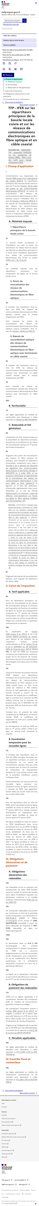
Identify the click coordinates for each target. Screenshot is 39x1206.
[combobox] (12, 21)
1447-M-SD (10, 918)
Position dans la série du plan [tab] (13, 40)
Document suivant (27, 104)
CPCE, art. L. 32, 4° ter (15, 260)
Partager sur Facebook (4, 69)
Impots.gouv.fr (6, 1154)
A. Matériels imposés (14, 81)
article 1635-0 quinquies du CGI (21, 636)
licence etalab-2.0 (10, 1203)
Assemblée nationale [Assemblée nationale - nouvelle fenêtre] (8, 1134)
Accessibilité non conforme (10, 1190)
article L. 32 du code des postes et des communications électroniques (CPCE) (21, 188)
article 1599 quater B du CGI (21, 632)
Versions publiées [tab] (9, 45)
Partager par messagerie (21, 69)
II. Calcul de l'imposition (12, 91)
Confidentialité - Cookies (13, 1194)
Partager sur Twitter (10, 69)
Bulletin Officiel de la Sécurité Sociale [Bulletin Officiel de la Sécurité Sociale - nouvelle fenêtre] (13, 1137)
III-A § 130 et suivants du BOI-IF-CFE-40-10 (21, 1031)
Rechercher (24, 21)
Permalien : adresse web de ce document (15, 63)
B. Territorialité (11, 84)
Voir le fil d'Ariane (7, 28)
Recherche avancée (11, 24)
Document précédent (14, 102)
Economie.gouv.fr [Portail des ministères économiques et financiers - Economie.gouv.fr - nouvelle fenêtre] (7, 1150)
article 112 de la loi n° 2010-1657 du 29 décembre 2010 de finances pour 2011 (21, 646)
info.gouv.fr (6, 1180)
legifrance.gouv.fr (8, 1184)
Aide (3, 1103)
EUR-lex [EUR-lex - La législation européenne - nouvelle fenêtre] (4, 1147)
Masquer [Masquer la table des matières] (9, 75)
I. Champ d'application (13, 79)
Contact (4, 1107)
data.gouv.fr (23, 1184)
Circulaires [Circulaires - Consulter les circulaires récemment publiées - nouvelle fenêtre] (5, 1140)
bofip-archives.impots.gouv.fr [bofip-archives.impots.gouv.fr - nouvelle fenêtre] (10, 1125)
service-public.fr (20, 1180)
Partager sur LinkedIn (15, 69)
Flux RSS (4, 1115)
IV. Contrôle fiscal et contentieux (16, 99)
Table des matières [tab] (10, 36)
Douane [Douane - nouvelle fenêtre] (4, 1144)
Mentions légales (25, 1190)
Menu (36, 3)
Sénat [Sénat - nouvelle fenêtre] (3, 1157)
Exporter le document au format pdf (4, 63)
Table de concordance (8, 1119)
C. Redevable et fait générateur (18, 87)
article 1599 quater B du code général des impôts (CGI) (21, 179)
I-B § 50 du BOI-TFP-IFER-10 (26, 419)
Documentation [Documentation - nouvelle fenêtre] (6, 1122)
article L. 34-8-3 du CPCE (23, 201)
